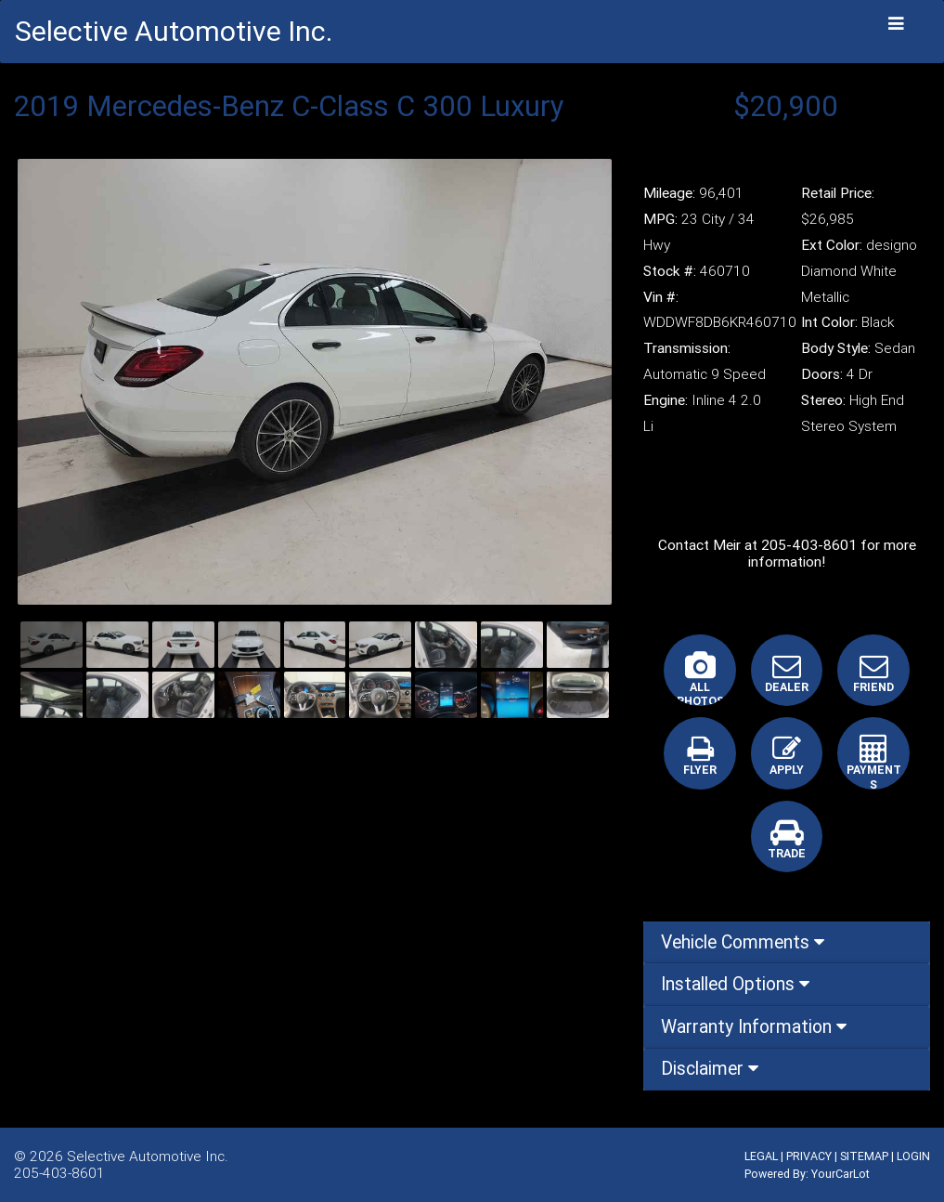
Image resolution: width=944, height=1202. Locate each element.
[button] (62, 382)
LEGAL (761, 1156)
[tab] (786, 942)
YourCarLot (840, 1174)
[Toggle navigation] (896, 23)
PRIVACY (809, 1156)
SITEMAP (864, 1156)
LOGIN (913, 1156)
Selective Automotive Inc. (147, 1155)
